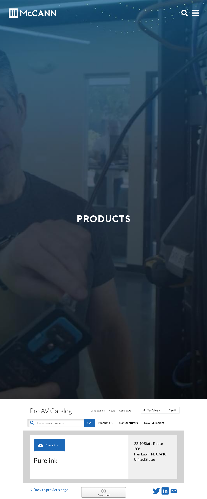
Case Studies (98, 410)
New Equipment (154, 422)
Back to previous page (49, 489)
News (112, 410)
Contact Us (125, 410)
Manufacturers (128, 422)
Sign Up (173, 410)
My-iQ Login (153, 410)
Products (105, 422)
